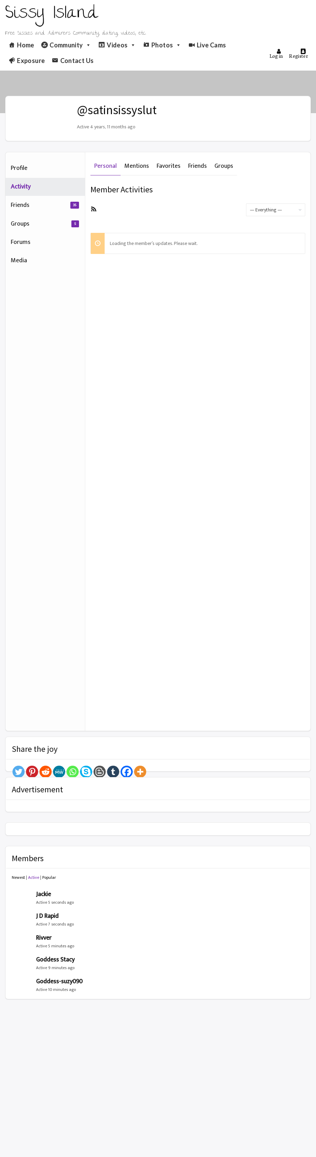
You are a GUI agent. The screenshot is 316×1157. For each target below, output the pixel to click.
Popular (49, 877)
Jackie (43, 894)
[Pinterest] (32, 772)
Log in (276, 53)
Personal (105, 166)
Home (25, 45)
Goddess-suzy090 (59, 981)
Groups (45, 224)
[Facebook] (127, 772)
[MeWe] (59, 772)
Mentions (136, 166)
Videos (121, 45)
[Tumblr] (113, 772)
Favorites (169, 166)
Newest (18, 877)
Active (33, 877)
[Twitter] (18, 772)
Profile (19, 168)
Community (70, 45)
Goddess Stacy (55, 960)
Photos (166, 45)
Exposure (31, 60)
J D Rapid (47, 916)
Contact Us (77, 60)
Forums (20, 242)
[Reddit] (46, 772)
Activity (20, 187)
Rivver (44, 938)
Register (298, 53)
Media (19, 260)
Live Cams (211, 45)
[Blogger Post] (100, 772)
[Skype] (86, 772)
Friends (45, 205)
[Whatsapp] (73, 772)
